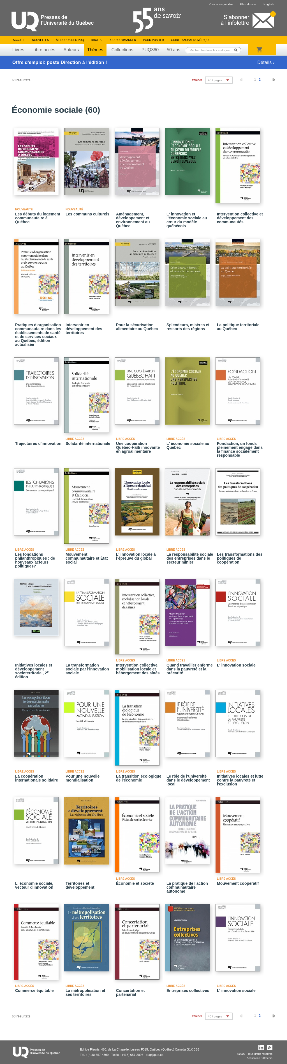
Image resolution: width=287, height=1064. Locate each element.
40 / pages (215, 80)
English (268, 4)
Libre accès (44, 49)
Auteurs (71, 49)
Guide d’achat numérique (190, 40)
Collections (122, 49)
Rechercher (237, 50)
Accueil (19, 40)
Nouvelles (40, 40)
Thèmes (95, 49)
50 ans (173, 49)
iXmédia (267, 1058)
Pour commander (122, 40)
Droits (96, 40)
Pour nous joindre (221, 4)
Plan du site (248, 4)
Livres (18, 49)
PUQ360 (150, 49)
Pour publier (153, 40)
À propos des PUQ (70, 40)
